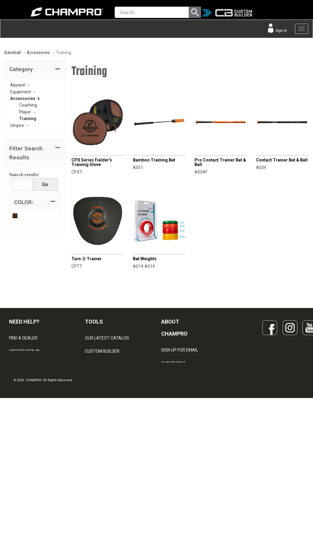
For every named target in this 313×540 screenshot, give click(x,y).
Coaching (28, 179)
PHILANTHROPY (176, 464)
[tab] (35, 144)
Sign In (280, 30)
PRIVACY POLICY (25, 465)
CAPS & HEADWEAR (104, 478)
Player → (27, 186)
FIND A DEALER (23, 412)
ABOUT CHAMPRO (174, 402)
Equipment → (23, 166)
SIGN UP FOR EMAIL (179, 424)
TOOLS (94, 396)
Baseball (13, 127)
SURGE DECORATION (105, 465)
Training (27, 193)
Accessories (38, 127)
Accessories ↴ (25, 173)
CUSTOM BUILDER (102, 426)
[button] (35, 144)
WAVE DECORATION (104, 452)
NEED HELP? (24, 396)
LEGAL (15, 452)
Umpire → (19, 200)
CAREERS (170, 477)
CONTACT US (22, 439)
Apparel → (20, 159)
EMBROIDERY (98, 492)
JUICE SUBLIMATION (104, 439)
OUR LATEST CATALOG (107, 412)
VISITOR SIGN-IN (24, 426)
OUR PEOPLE (173, 437)
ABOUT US (171, 450)
